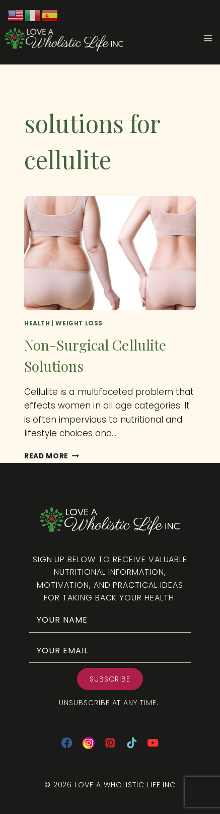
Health (37, 323)
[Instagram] (88, 743)
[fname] (110, 620)
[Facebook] (67, 743)
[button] (110, 679)
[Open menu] (211, 38)
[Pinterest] (110, 743)
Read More (51, 456)
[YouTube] (153, 743)
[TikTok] (131, 743)
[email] (110, 650)
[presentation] (110, 253)
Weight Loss (79, 323)
